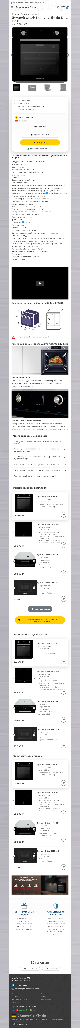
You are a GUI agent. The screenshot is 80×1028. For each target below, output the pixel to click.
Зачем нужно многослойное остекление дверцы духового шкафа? (36, 450)
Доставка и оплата (19, 999)
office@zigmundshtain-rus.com (27, 989)
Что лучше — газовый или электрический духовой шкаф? (37, 442)
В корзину (40, 142)
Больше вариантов (40, 609)
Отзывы (15, 996)
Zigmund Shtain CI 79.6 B (48, 524)
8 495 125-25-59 (21, 980)
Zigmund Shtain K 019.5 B (48, 555)
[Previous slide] (13, 532)
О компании (46, 999)
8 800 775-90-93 (21, 977)
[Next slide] (34, 532)
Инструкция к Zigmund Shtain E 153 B (32, 337)
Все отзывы (51, 968)
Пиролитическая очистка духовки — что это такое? (37, 470)
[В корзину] (63, 515)
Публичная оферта (19, 1024)
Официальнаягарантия (55, 913)
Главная (15, 14)
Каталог (15, 994)
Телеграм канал (20, 985)
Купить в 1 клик (40, 134)
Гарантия (15, 1002)
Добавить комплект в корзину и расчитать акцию (37, 620)
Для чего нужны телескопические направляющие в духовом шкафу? (38, 457)
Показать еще (30, 968)
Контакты (45, 994)
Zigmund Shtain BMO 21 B (48, 583)
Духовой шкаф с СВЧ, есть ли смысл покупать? (35, 476)
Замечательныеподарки (24, 913)
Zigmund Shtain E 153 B (47, 497)
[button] (67, 55)
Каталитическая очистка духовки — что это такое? (37, 464)
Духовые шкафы (29, 14)
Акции (43, 996)
